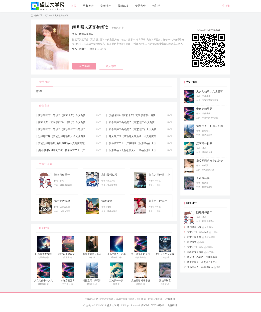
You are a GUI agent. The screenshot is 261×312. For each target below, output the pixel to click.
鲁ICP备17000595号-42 (152, 305)
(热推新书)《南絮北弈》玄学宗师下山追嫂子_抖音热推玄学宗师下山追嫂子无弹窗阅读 (156, 115)
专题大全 (140, 5)
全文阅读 (84, 66)
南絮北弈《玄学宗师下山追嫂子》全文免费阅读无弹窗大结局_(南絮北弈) (78, 122)
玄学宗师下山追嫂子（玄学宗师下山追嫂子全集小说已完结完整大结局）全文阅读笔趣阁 (86, 129)
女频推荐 (105, 5)
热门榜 (156, 5)
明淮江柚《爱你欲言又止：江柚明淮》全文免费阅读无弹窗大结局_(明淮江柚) (151, 150)
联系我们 (170, 299)
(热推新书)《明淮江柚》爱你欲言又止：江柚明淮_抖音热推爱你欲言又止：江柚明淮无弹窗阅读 (90, 150)
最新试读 (123, 5)
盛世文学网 (113, 305)
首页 (73, 5)
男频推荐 (88, 5)
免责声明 (172, 305)
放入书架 (111, 66)
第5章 (39, 91)
